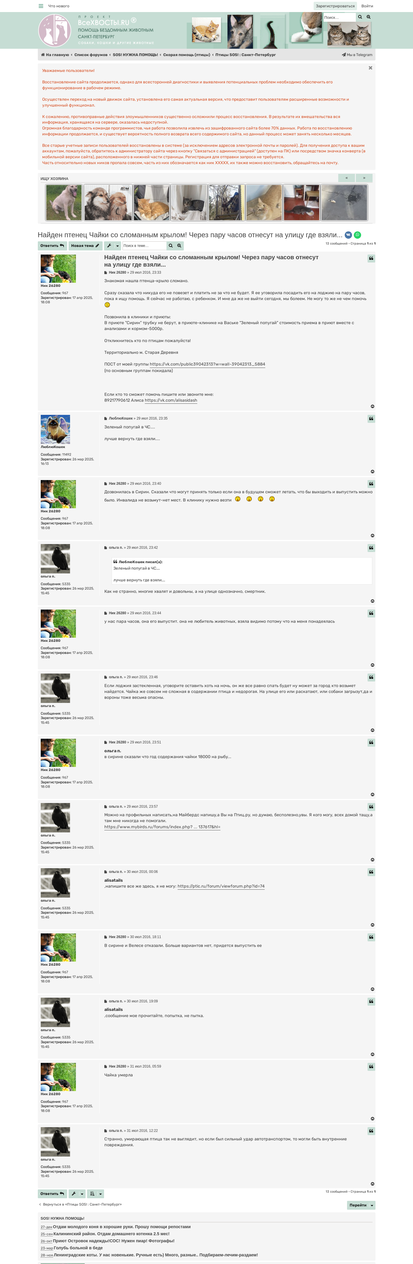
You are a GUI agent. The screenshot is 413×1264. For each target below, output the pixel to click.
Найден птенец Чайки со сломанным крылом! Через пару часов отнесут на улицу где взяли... (190, 235)
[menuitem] (59, 6)
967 (65, 293)
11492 (66, 454)
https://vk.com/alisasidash (171, 400)
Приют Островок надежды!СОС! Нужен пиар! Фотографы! (114, 1240)
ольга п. (48, 576)
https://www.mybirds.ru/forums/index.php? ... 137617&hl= (162, 826)
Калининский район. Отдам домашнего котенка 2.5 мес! (112, 1233)
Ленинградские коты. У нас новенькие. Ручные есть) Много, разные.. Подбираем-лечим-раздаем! (156, 1255)
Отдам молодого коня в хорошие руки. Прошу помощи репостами (122, 1226)
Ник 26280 (50, 286)
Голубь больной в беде (78, 1248)
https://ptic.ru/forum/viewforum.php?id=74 (221, 886)
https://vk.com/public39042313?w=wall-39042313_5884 (207, 364)
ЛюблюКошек (53, 447)
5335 (66, 584)
